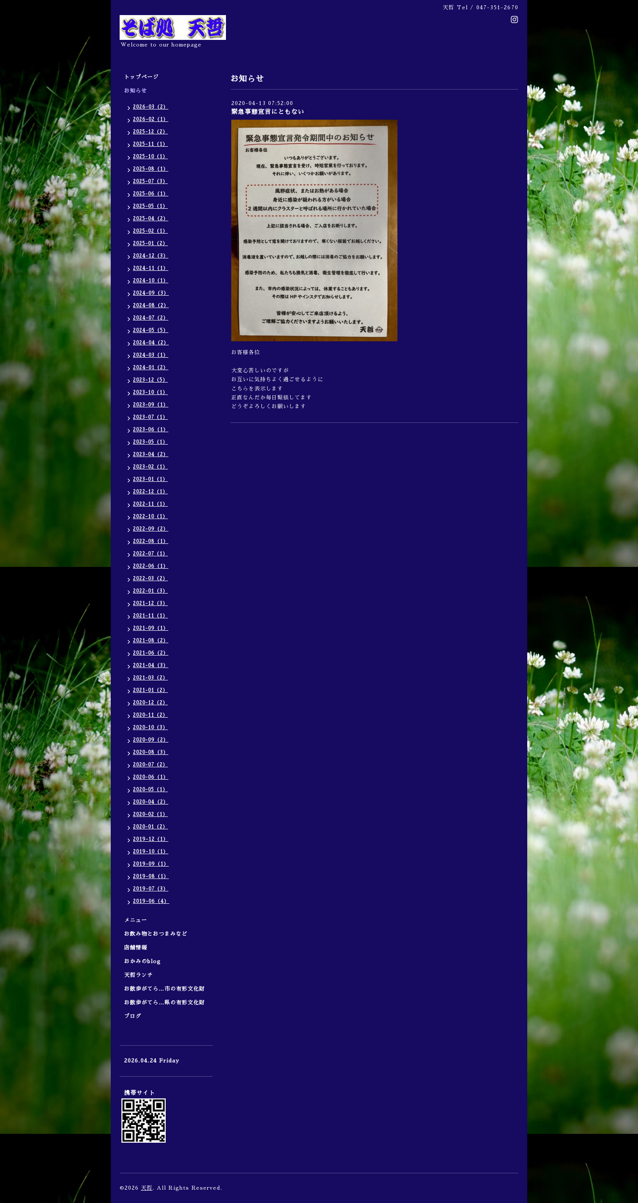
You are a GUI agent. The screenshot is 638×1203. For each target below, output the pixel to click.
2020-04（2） (150, 802)
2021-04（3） (150, 665)
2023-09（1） (150, 404)
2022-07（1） (150, 553)
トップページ (141, 77)
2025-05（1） (150, 206)
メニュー (138, 920)
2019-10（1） (150, 851)
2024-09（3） (151, 293)
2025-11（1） (150, 144)
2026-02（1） (150, 119)
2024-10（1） (150, 280)
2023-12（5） (150, 380)
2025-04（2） (150, 218)
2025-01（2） (150, 243)
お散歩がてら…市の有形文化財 (164, 989)
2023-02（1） (150, 467)
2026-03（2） (150, 107)
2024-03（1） (150, 355)
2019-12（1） (150, 839)
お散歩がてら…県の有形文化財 (164, 1002)
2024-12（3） (150, 256)
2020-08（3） (150, 752)
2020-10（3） (150, 727)
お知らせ (135, 91)
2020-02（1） (150, 814)
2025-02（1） (150, 231)
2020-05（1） (150, 789)
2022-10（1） (150, 516)
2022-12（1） (150, 491)
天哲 (146, 1188)
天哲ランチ (138, 975)
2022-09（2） (150, 529)
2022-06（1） (150, 566)
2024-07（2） (150, 318)
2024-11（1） (150, 268)
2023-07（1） (150, 417)
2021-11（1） (150, 615)
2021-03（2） (150, 678)
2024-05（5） (150, 330)
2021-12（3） (150, 603)
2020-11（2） (150, 715)
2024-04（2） (151, 342)
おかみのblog (142, 961)
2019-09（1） (151, 864)
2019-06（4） (151, 901)
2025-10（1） (150, 156)
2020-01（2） (150, 826)
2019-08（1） (151, 876)
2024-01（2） (150, 367)
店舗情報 (135, 947)
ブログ (132, 1016)
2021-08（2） (150, 640)
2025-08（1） (150, 169)
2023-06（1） (150, 429)
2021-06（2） (150, 653)
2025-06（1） (150, 193)
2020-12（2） (150, 702)
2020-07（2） (150, 764)
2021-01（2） (150, 690)
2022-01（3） (150, 591)
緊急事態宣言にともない (267, 112)
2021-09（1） (150, 628)
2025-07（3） (150, 181)
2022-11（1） (150, 504)
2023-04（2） (150, 454)
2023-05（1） (150, 442)
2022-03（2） (150, 578)
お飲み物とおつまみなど (155, 934)
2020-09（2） (150, 740)
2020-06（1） (150, 777)
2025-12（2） (150, 131)
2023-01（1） (150, 479)
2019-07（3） (150, 889)
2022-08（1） (150, 541)
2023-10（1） (150, 392)
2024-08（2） (151, 305)
